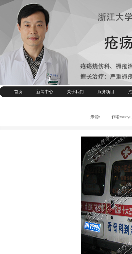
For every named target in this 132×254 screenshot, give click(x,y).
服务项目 (106, 91)
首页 (18, 91)
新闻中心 (44, 91)
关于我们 (75, 91)
